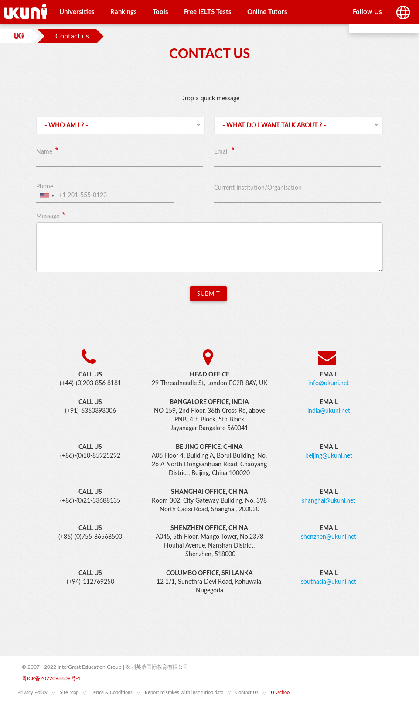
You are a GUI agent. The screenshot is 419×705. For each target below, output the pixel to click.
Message (47, 216)
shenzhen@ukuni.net (328, 537)
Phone (44, 187)
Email (221, 152)
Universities (77, 12)
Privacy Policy (32, 692)
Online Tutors (267, 12)
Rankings (123, 12)
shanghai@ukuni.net (328, 501)
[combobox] (47, 195)
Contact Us (247, 692)
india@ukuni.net (328, 411)
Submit (208, 294)
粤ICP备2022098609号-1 (51, 678)
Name (44, 152)
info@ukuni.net (328, 383)
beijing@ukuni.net (328, 456)
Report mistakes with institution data (184, 692)
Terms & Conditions (112, 692)
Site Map (69, 692)
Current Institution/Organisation (258, 188)
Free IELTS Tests (208, 12)
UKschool (281, 692)
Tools (160, 12)
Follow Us (367, 12)
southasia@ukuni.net (328, 582)
